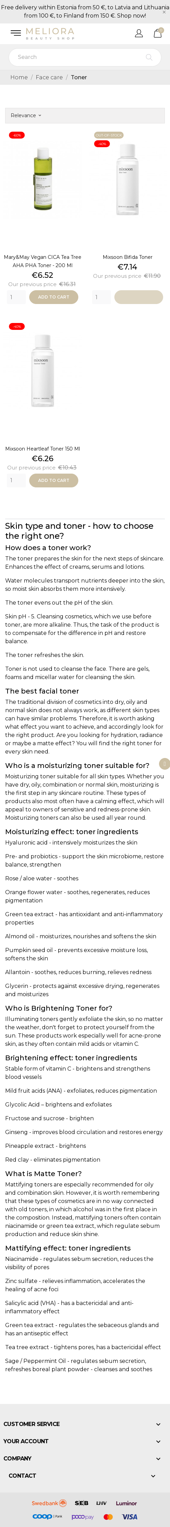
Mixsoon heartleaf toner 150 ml (42, 449)
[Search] (85, 57)
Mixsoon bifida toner (127, 257)
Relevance (26, 115)
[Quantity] (16, 297)
